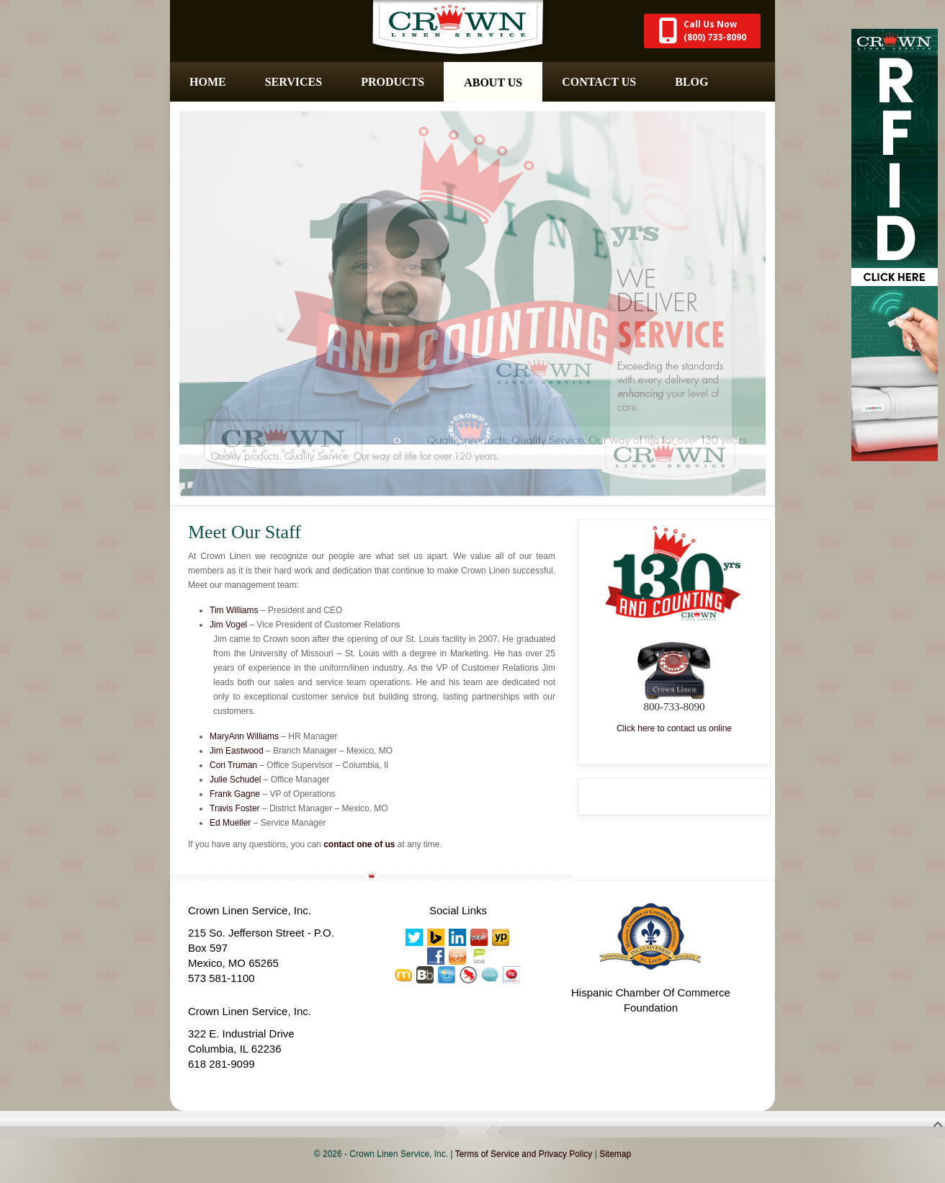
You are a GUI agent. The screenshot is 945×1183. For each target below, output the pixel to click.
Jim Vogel (228, 625)
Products (392, 82)
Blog (691, 82)
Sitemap (615, 1154)
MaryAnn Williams (244, 736)
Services (293, 82)
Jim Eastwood (237, 751)
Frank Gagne (235, 794)
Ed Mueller (230, 823)
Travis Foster (235, 808)
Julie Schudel (235, 779)
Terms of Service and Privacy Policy (524, 1154)
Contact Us (599, 82)
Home (207, 82)
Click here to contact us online (674, 728)
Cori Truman (233, 765)
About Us (493, 82)
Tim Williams (234, 610)
